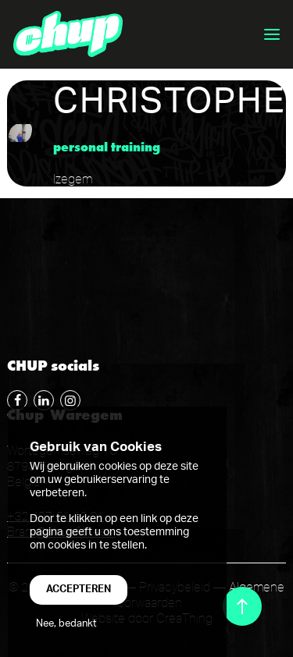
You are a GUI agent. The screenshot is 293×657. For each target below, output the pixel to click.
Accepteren (78, 589)
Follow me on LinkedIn (41, 398)
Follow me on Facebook (15, 398)
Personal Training (106, 147)
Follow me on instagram (68, 398)
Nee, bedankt (66, 623)
